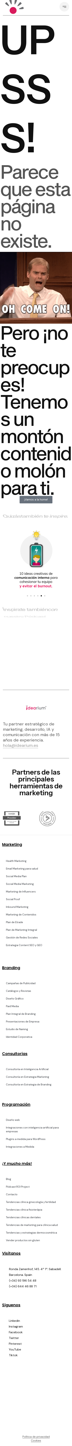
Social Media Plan (16, 876)
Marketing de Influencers (21, 891)
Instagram (16, 1326)
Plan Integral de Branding (21, 1014)
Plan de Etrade (14, 922)
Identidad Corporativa (19, 1037)
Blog (8, 1179)
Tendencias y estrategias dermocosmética (31, 1232)
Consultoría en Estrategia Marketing (27, 1077)
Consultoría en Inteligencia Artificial (27, 1069)
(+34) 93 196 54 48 (22, 1281)
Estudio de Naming (17, 1029)
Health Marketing (16, 861)
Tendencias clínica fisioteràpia (24, 1209)
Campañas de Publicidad (21, 983)
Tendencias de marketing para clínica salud (32, 1225)
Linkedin (14, 1321)
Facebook (16, 1332)
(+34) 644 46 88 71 (22, 1286)
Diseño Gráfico (15, 998)
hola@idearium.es (20, 745)
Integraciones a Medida (20, 1146)
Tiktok (13, 1355)
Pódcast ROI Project (18, 1186)
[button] (27, 595)
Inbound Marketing (17, 907)
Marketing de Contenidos (21, 914)
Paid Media (12, 1006)
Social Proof (13, 899)
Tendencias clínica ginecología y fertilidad (31, 1202)
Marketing (12, 844)
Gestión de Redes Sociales (22, 937)
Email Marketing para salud (22, 868)
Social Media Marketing (20, 884)
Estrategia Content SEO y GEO (24, 945)
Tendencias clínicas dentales (23, 1217)
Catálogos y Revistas (18, 991)
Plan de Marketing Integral (21, 930)
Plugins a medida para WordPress (26, 1139)
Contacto (11, 1194)
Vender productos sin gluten (23, 1240)
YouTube (15, 1349)
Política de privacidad (36, 1436)
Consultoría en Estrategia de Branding (28, 1084)
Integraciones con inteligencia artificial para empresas (32, 1129)
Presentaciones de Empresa (22, 1021)
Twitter (14, 1338)
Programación (16, 1104)
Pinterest (15, 1344)
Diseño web (13, 1120)
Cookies (36, 1440)
